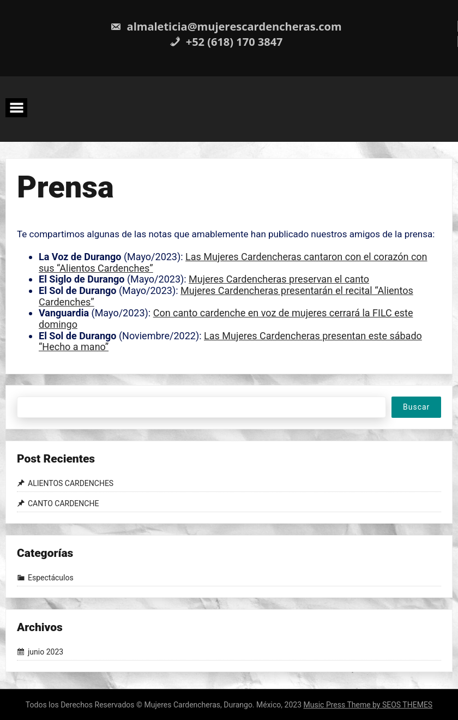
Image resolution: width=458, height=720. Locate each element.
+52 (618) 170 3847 (226, 41)
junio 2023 (45, 652)
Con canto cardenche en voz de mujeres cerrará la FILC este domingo (226, 318)
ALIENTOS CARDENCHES (70, 483)
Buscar (416, 407)
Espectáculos (51, 577)
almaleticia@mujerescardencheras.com (225, 26)
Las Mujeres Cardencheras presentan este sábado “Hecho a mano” (230, 341)
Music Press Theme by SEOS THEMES (368, 704)
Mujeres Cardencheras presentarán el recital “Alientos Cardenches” (226, 296)
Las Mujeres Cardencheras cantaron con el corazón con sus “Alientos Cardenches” (233, 262)
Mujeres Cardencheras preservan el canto (279, 279)
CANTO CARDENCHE (63, 503)
